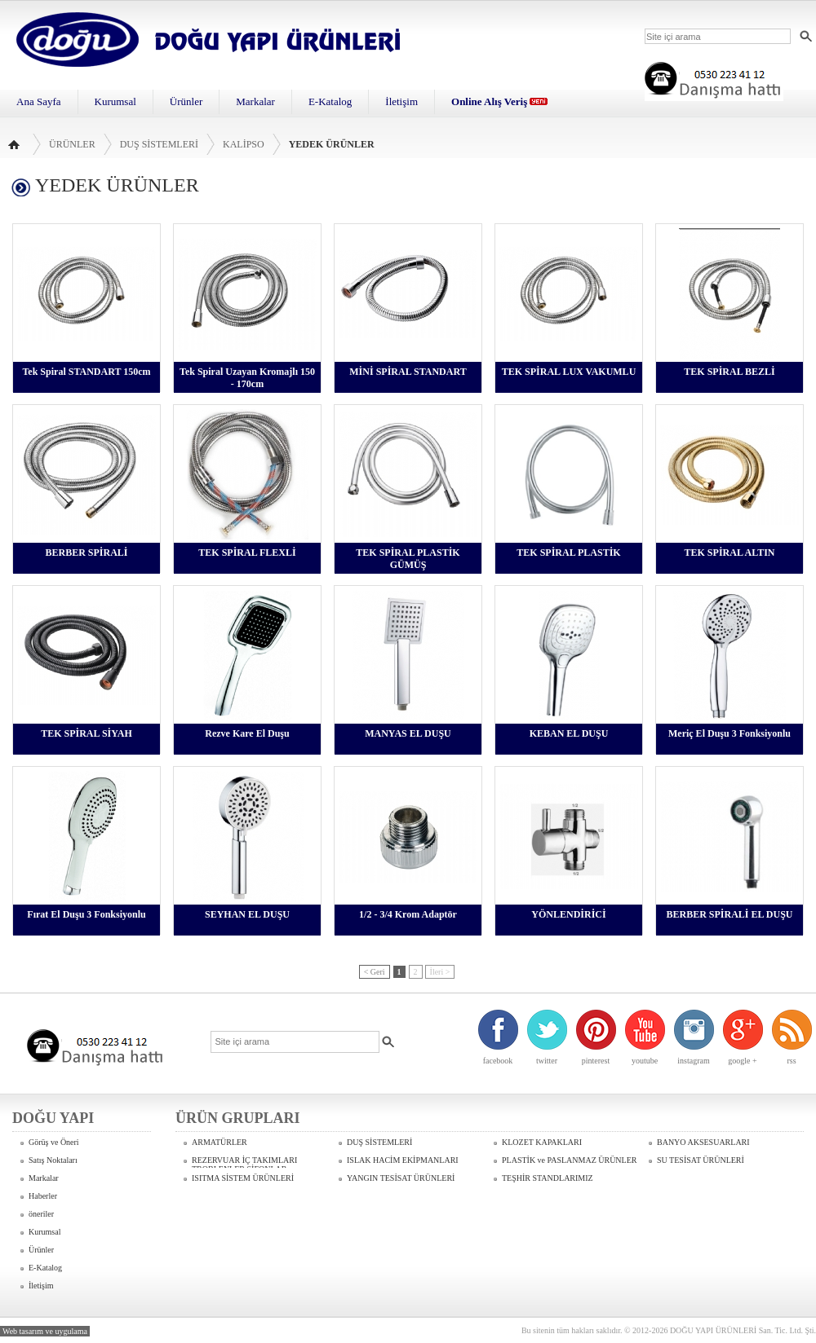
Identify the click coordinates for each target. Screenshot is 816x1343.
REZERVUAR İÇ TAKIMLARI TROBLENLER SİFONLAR (244, 1162)
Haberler (43, 1195)
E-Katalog (330, 101)
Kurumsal (115, 101)
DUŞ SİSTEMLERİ (159, 144)
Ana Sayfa (38, 101)
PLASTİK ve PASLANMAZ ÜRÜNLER (569, 1160)
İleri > (440, 971)
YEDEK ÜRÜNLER (332, 144)
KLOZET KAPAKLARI (542, 1142)
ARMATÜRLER (219, 1142)
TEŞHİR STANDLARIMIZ (547, 1177)
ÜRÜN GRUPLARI (237, 1118)
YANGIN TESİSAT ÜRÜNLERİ (401, 1177)
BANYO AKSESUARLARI (703, 1142)
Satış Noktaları (53, 1160)
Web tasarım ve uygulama (44, 1331)
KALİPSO (243, 144)
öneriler (41, 1213)
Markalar (255, 101)
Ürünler (186, 101)
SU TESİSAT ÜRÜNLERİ (700, 1160)
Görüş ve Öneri (54, 1142)
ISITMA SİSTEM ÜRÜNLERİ (243, 1177)
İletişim (401, 101)
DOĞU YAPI (53, 1118)
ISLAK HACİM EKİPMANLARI (403, 1160)
